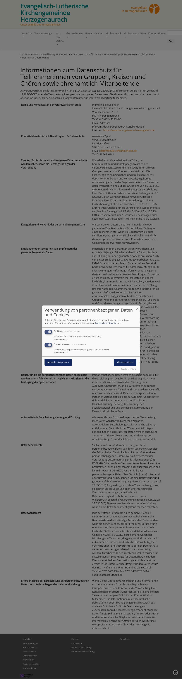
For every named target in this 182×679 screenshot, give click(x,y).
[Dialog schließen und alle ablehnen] (137, 307)
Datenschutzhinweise (106, 323)
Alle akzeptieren (125, 362)
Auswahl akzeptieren (58, 362)
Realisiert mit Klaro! (128, 369)
